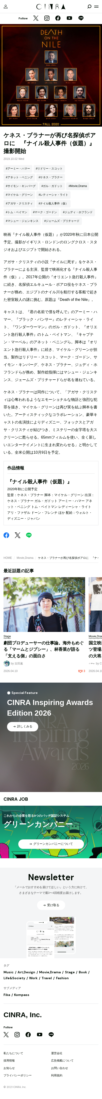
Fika (7, 994)
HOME (8, 558)
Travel (47, 978)
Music (9, 972)
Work (33, 978)
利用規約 (56, 1075)
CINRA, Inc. (23, 1015)
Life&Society (14, 978)
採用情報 (9, 1060)
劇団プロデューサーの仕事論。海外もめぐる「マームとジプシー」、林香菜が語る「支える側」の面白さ (44, 649)
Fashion (62, 978)
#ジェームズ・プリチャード (62, 221)
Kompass (21, 994)
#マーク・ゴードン (45, 212)
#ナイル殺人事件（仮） (53, 203)
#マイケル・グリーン (19, 194)
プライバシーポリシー (18, 1075)
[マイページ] (5, 6)
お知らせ (9, 1068)
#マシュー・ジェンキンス (22, 221)
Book (83, 972)
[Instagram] (46, 19)
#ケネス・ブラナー (51, 177)
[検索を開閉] (89, 6)
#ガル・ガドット (52, 186)
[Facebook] (57, 19)
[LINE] (80, 19)
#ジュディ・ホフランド (78, 212)
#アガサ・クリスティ (19, 203)
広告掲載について (62, 1060)
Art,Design (26, 972)
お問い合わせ (59, 1068)
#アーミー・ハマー (18, 168)
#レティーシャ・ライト (53, 194)
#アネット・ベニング (19, 177)
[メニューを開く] (96, 6)
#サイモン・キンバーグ (21, 186)
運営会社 (56, 1053)
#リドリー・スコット (49, 168)
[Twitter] (35, 19)
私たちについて (13, 1053)
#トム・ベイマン (16, 212)
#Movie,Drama (77, 186)
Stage (70, 972)
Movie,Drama (25, 558)
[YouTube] (69, 18)
